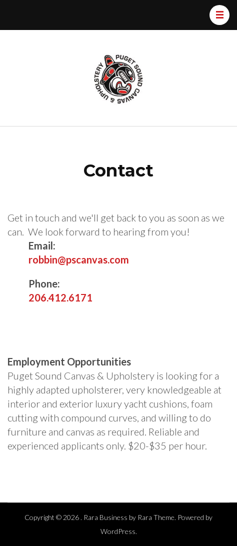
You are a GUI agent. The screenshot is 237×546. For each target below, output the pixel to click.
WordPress (118, 531)
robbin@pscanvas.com (78, 260)
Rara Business (106, 517)
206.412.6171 (60, 298)
